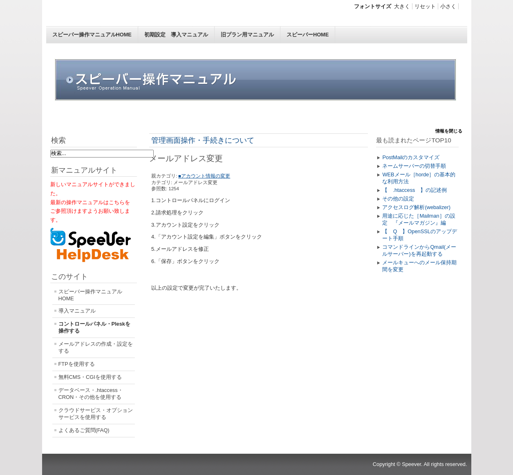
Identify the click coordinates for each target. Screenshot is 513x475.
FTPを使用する (76, 364)
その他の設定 (398, 199)
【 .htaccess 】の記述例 (414, 190)
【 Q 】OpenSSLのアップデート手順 (419, 234)
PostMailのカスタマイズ (410, 157)
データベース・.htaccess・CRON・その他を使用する (90, 393)
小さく (448, 6)
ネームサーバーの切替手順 (414, 166)
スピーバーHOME (308, 35)
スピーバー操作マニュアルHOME (92, 35)
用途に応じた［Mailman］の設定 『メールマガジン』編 (418, 219)
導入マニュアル (77, 311)
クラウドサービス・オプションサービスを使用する (95, 413)
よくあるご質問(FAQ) (84, 430)
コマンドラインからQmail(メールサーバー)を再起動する (419, 250)
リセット (425, 6)
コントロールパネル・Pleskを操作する (94, 327)
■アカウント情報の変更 (204, 175)
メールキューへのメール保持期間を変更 (419, 265)
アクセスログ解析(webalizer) (416, 207)
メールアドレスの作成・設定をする (95, 347)
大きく (402, 6)
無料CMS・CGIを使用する (90, 377)
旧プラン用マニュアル (247, 35)
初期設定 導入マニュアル (176, 35)
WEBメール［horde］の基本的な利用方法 (418, 178)
